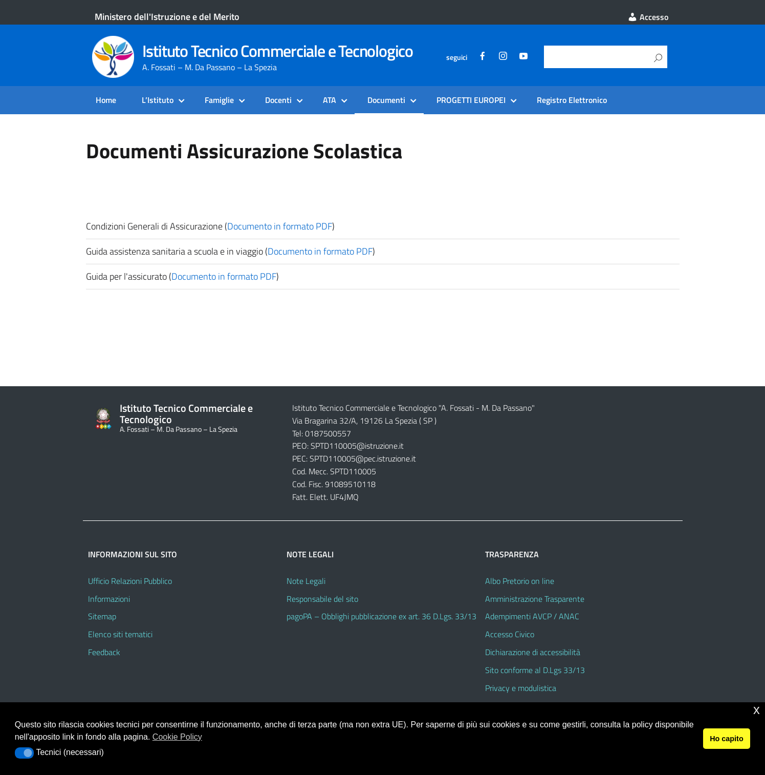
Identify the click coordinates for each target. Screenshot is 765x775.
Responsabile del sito (322, 599)
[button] (24, 753)
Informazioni (109, 599)
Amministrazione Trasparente (534, 599)
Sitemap (102, 616)
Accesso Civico (509, 634)
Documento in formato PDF (279, 226)
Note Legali (306, 581)
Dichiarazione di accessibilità (532, 652)
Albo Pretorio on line (519, 581)
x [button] (756, 710)
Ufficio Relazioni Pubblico (130, 581)
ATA (329, 100)
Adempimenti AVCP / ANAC (532, 616)
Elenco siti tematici (120, 634)
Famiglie (219, 100)
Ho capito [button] (727, 739)
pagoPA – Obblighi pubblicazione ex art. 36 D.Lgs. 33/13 (381, 616)
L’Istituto (157, 100)
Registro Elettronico (572, 100)
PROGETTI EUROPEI (471, 100)
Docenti (278, 100)
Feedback (104, 652)
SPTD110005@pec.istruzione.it (363, 458)
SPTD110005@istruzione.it (357, 445)
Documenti (386, 100)
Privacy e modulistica (520, 688)
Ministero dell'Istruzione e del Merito (167, 17)
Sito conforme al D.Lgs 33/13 (535, 670)
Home (106, 100)
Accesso (647, 17)
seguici (456, 57)
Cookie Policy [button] (177, 736)
